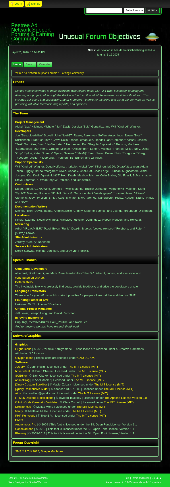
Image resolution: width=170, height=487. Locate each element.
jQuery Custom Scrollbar (31, 384)
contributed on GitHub (29, 277)
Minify (19, 411)
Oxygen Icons (24, 357)
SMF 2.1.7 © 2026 (27, 451)
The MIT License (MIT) (83, 366)
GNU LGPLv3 (86, 357)
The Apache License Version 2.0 (125, 397)
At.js (18, 393)
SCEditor (21, 375)
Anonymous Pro (25, 424)
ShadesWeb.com (38, 482)
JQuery (20, 366)
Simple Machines (52, 451)
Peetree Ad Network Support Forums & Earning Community (32, 32)
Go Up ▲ (157, 478)
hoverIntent (22, 371)
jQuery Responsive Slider (31, 389)
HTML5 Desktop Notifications (34, 397)
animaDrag (22, 380)
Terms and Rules (140, 478)
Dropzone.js (23, 406)
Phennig (20, 433)
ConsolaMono (24, 429)
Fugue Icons (23, 349)
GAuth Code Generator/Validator (36, 402)
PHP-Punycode (25, 415)
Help (126, 478)
